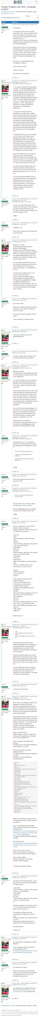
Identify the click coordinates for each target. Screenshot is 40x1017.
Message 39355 (16, 80)
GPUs (13, 11)
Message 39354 (16, 24)
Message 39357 (16, 222)
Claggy (3, 199)
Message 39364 (16, 330)
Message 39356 (16, 198)
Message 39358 (16, 240)
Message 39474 (16, 696)
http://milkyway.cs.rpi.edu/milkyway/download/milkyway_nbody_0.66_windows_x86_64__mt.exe (25, 845)
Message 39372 (16, 435)
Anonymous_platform (26, 505)
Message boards (5, 11)
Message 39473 (16, 684)
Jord (4, 80)
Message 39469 (16, 521)
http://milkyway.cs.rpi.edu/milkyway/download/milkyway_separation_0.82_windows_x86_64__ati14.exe (25, 832)
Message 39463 (16, 474)
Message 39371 (16, 365)
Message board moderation (7, 13)
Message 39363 (16, 298)
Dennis (3, 24)
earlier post (29, 335)
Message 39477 (16, 876)
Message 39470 (16, 624)
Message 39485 (16, 962)
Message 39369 (16, 351)
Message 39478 (16, 937)
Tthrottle (32, 171)
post (24, 442)
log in (18, 17)
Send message (5, 27)
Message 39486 (16, 983)
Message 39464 (16, 488)
